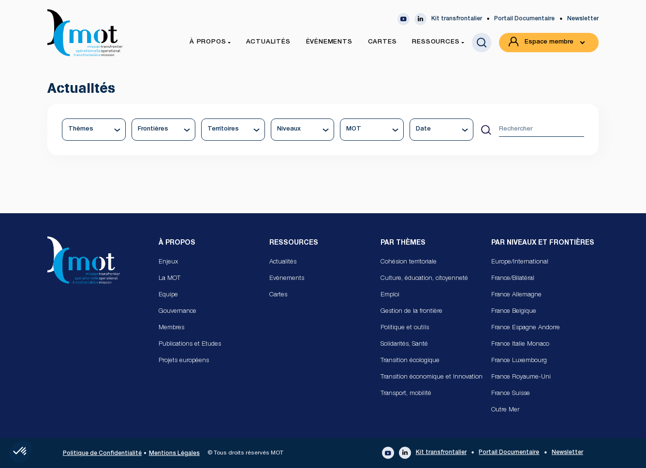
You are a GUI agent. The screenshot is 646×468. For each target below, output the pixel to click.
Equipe (168, 295)
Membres (171, 328)
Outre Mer (505, 410)
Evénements (286, 279)
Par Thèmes (403, 243)
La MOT (169, 279)
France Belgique (513, 311)
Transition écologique (410, 361)
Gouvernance (177, 311)
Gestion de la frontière (411, 311)
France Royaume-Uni (521, 377)
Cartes (278, 295)
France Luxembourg (519, 361)
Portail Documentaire (524, 19)
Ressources (293, 243)
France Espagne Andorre (525, 328)
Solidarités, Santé (404, 344)
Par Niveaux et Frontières (542, 243)
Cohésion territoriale (409, 262)
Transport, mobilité (406, 394)
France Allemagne (516, 295)
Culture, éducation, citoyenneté (424, 279)
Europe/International (519, 262)
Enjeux (168, 262)
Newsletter (583, 19)
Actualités (282, 262)
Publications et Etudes (190, 344)
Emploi (390, 295)
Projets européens (184, 361)
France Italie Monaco (520, 344)
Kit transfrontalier (456, 19)
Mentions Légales (174, 453)
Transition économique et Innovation (432, 377)
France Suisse (510, 394)
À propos (177, 243)
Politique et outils (405, 328)
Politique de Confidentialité (102, 453)
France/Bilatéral (512, 279)
